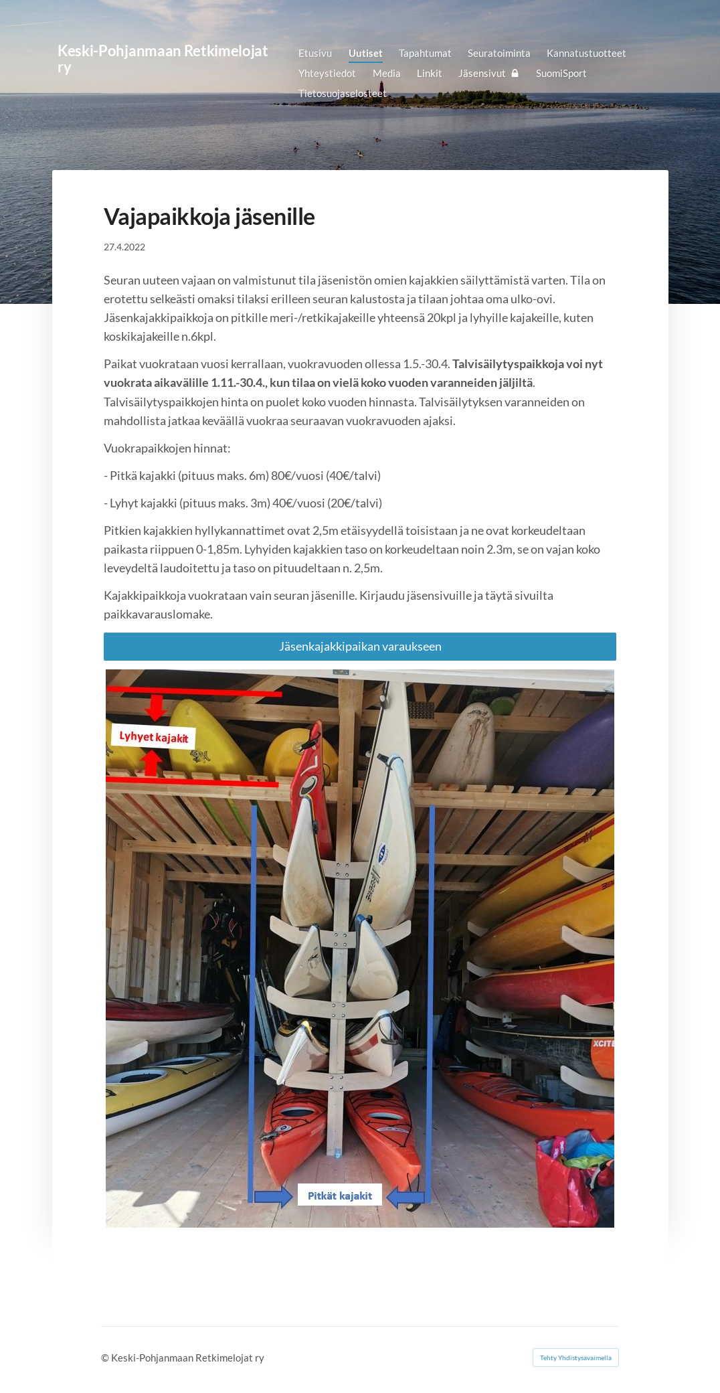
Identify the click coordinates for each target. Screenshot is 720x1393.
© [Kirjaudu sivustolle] (106, 1357)
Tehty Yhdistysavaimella (576, 1358)
